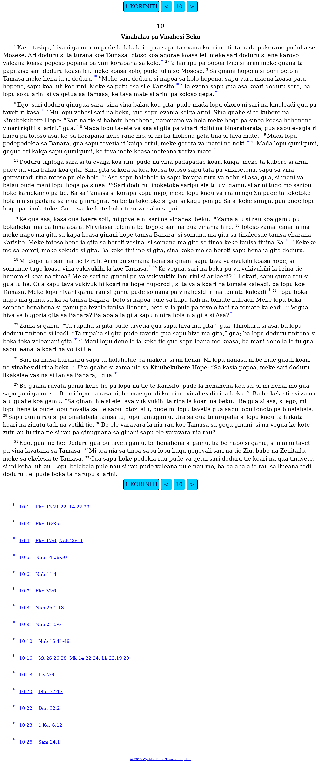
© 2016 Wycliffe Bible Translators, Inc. (160, 759)
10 (179, 6)
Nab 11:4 (46, 574)
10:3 (24, 523)
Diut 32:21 (50, 708)
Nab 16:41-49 (54, 641)
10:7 (24, 590)
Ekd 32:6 (45, 590)
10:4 (24, 540)
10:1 (24, 506)
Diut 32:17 (50, 691)
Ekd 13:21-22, (51, 506)
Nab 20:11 (71, 540)
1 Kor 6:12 (50, 725)
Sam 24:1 (49, 742)
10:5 (24, 557)
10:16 (25, 658)
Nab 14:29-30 (51, 557)
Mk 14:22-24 (84, 658)
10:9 (24, 624)
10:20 (25, 691)
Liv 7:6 (46, 674)
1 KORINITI (141, 6)
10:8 (24, 607)
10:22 (25, 708)
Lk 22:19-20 (115, 658)
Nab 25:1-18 (49, 607)
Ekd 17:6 (45, 540)
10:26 (25, 742)
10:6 (24, 574)
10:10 (25, 641)
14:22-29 (79, 506)
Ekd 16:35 (47, 523)
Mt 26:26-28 (52, 658)
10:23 (25, 725)
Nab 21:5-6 (48, 624)
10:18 (25, 674)
